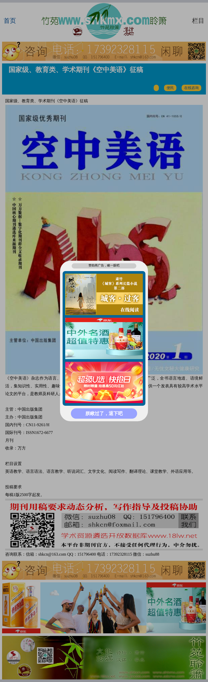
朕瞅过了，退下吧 (104, 413)
